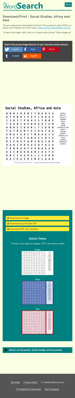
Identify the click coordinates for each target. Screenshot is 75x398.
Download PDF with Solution (22, 229)
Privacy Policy (31, 382)
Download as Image (18, 218)
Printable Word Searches (28, 389)
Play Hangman (52, 389)
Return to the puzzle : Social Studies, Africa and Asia (35, 350)
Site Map (15, 382)
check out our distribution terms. (54, 28)
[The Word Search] (23, 8)
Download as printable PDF (22, 223)
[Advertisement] (37, 81)
